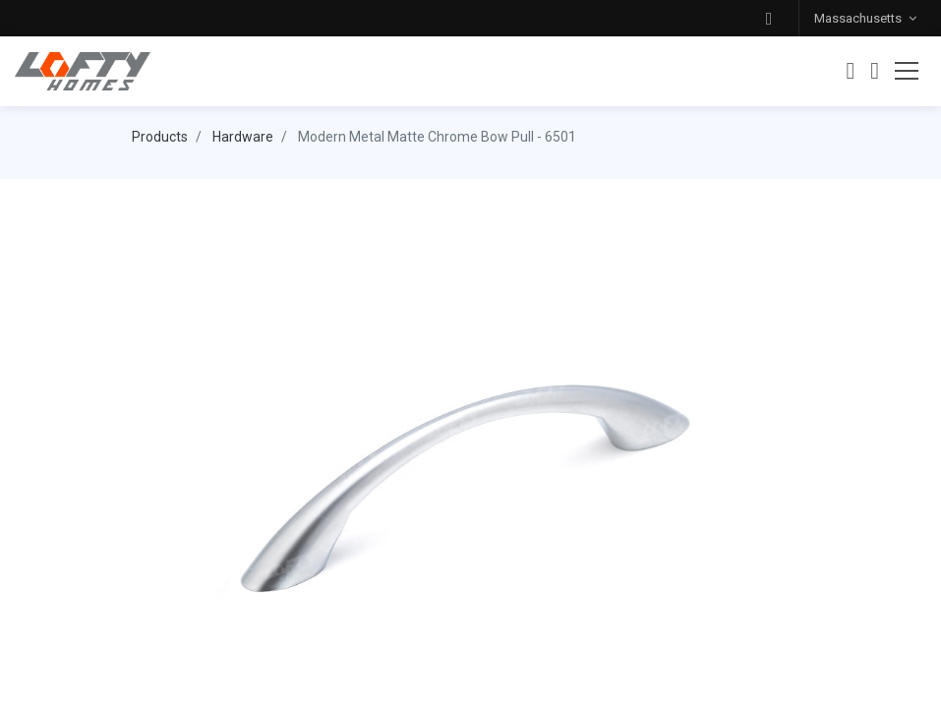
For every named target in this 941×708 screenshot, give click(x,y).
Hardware (242, 137)
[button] (769, 18)
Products (160, 137)
